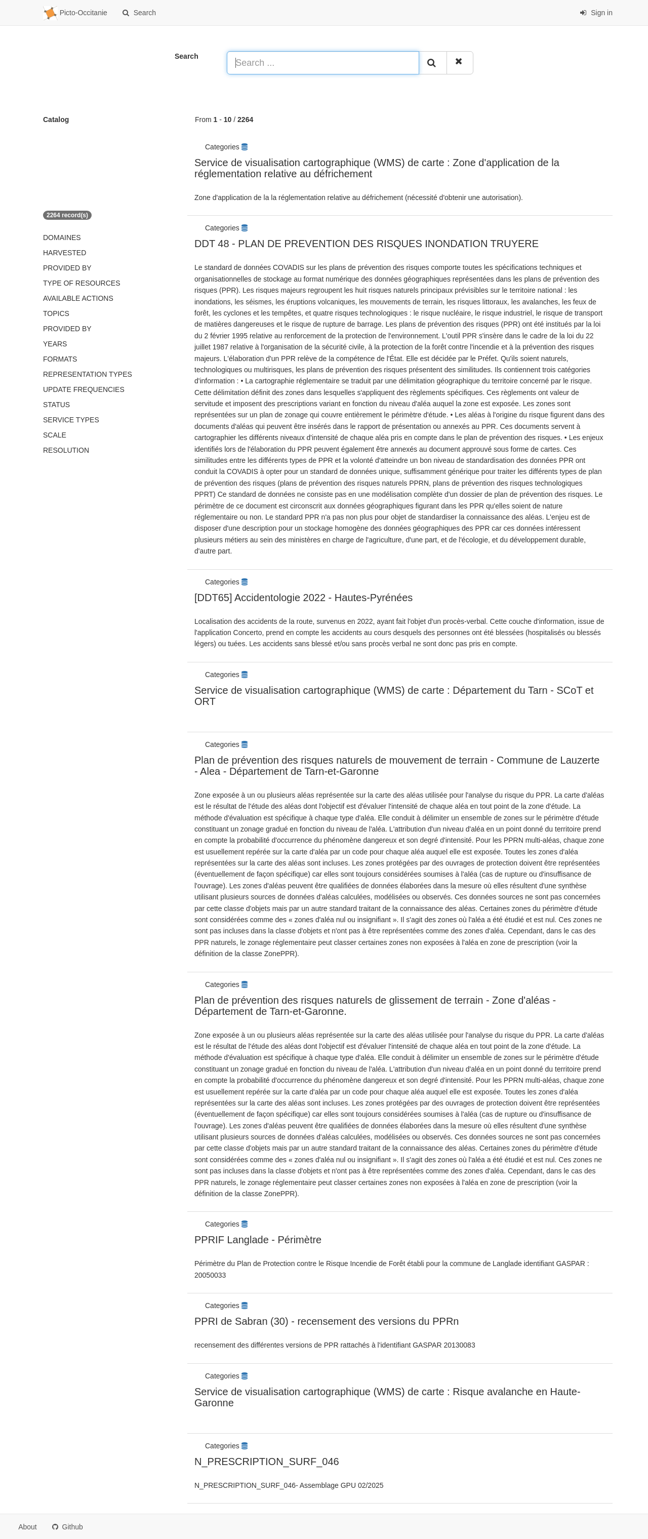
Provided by (67, 268)
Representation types (87, 374)
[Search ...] (323, 62)
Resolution (66, 450)
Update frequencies (84, 389)
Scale (54, 435)
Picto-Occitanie (75, 13)
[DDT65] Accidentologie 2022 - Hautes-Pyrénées (303, 597)
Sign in (596, 13)
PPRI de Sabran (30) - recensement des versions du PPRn (326, 1321)
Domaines (62, 237)
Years (55, 344)
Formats (60, 359)
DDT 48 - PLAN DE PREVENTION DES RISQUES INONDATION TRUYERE (366, 243)
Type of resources (81, 283)
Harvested (64, 253)
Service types (71, 420)
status (56, 405)
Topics (56, 313)
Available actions (78, 298)
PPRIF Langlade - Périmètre (257, 1239)
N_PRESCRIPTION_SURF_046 (266, 1461)
